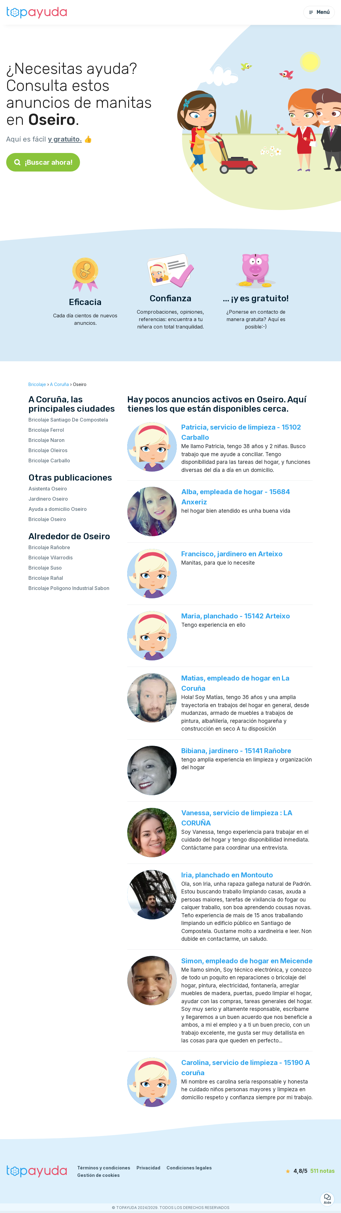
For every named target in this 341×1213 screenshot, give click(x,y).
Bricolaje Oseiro (47, 519)
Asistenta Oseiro (47, 489)
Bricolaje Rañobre (49, 547)
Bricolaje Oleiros (47, 450)
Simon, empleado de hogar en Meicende (247, 961)
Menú (319, 12)
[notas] (300, 1171)
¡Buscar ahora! (43, 162)
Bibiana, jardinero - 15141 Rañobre (236, 751)
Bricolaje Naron (46, 440)
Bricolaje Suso (45, 568)
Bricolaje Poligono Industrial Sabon (68, 588)
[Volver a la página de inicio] (37, 12)
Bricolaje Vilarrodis (50, 557)
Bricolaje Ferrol (46, 430)
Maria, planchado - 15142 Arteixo (235, 616)
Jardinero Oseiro (48, 499)
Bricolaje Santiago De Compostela (68, 420)
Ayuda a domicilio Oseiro (57, 509)
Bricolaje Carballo (49, 460)
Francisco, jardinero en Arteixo (232, 554)
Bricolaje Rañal (45, 578)
